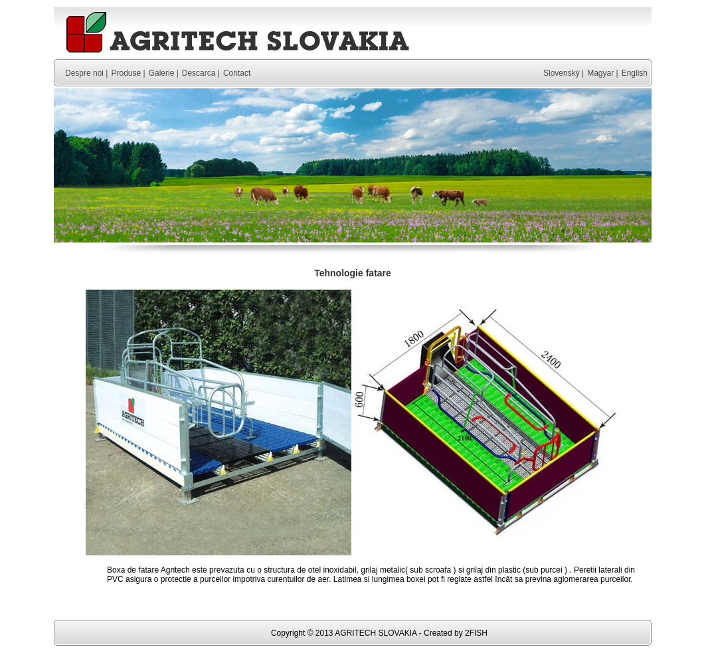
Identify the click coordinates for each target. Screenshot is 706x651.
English (635, 73)
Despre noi (84, 73)
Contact (236, 73)
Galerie (162, 73)
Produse (126, 73)
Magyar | (602, 73)
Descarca (199, 73)
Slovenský (561, 73)
